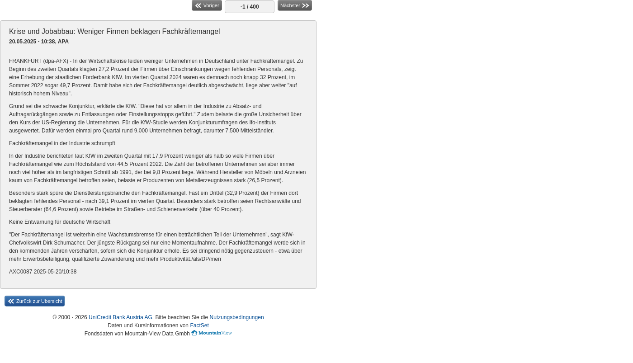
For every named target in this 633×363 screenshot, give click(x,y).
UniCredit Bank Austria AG (120, 317)
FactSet (199, 325)
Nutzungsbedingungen (236, 317)
